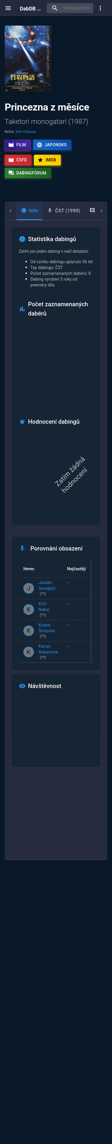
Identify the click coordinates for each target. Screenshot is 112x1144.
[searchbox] (77, 8)
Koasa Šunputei (48, 631)
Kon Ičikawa (26, 132)
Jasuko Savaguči (48, 588)
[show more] (100, 8)
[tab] (29, 211)
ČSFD (17, 160)
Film (17, 145)
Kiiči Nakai (48, 609)
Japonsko (52, 145)
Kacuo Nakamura (48, 652)
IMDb (46, 160)
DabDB (31, 8)
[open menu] (8, 8)
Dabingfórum (27, 173)
